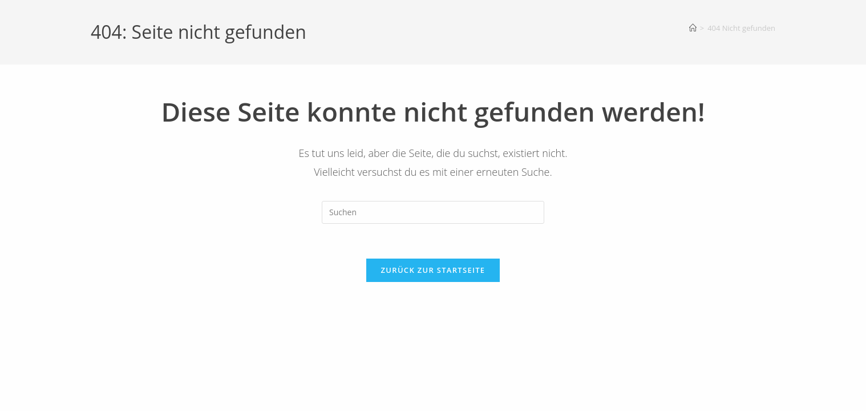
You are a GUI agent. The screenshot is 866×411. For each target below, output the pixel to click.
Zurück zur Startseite (433, 270)
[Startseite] (693, 28)
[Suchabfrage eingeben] (433, 212)
